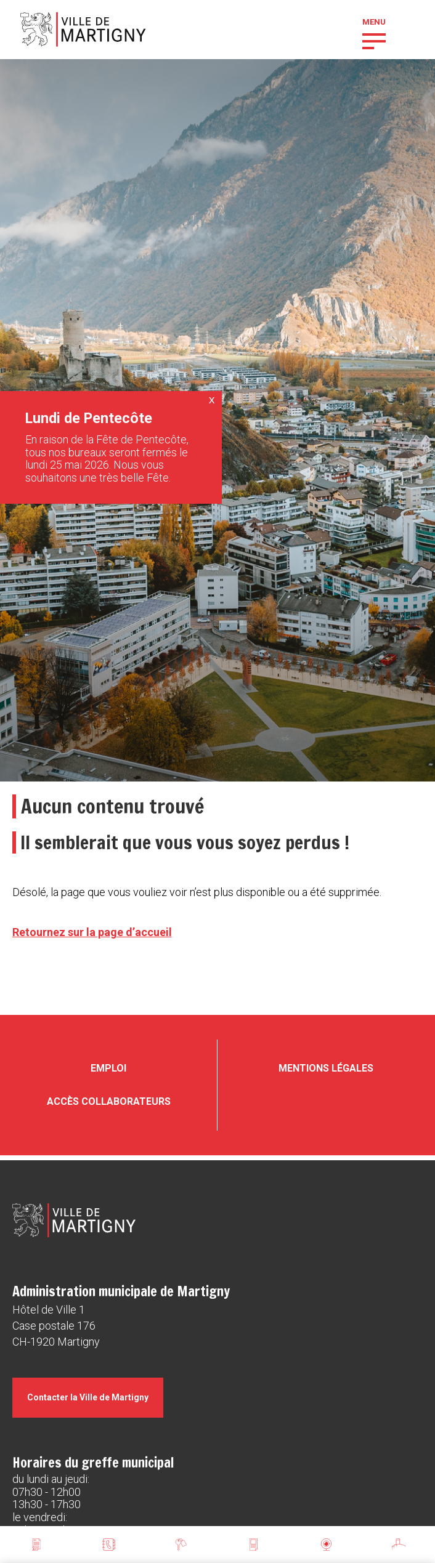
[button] (374, 40)
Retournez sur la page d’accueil (92, 932)
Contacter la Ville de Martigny (87, 1397)
